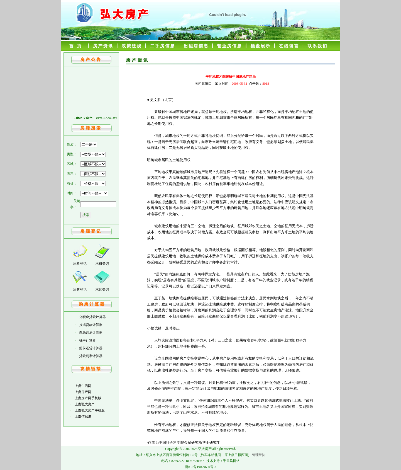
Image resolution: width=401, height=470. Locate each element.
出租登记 (80, 264)
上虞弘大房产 (85, 404)
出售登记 (80, 290)
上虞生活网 (83, 386)
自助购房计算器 (90, 333)
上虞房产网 (83, 392)
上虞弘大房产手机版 (90, 410)
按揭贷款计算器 (90, 325)
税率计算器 (87, 340)
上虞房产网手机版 (88, 398)
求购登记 (102, 290)
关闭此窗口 (203, 84)
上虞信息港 (83, 416)
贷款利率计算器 (90, 356)
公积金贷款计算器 (92, 317)
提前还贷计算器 (90, 348)
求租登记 (102, 264)
